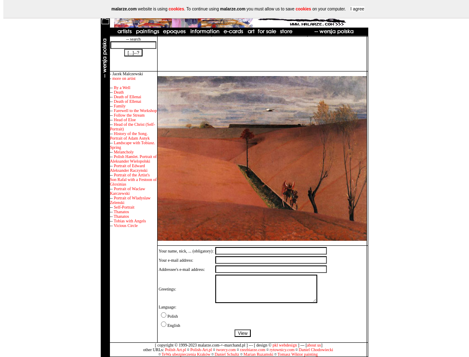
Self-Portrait (124, 207)
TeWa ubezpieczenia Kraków (186, 354)
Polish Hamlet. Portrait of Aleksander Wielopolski (133, 158)
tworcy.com (226, 349)
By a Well (122, 87)
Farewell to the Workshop (135, 110)
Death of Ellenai (127, 96)
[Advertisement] (262, 53)
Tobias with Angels (130, 221)
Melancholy (124, 152)
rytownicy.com (282, 349)
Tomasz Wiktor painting (298, 354)
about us (314, 345)
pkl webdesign (285, 345)
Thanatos (121, 211)
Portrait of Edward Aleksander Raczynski (129, 168)
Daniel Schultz (226, 354)
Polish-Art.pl (201, 349)
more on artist (124, 78)
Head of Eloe (125, 119)
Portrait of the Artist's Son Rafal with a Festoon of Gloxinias (133, 179)
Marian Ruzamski (258, 354)
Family (119, 106)
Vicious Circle (126, 225)
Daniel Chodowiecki (316, 349)
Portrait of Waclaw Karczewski (127, 191)
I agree (357, 8)
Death (119, 92)
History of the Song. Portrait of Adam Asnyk (130, 135)
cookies (176, 9)
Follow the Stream (129, 115)
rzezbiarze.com (252, 349)
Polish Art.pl (175, 349)
